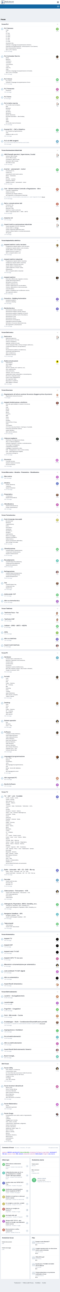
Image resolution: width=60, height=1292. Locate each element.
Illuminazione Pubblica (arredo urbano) (16, 311)
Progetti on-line (10, 1076)
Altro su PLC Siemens (11, 49)
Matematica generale (11, 1107)
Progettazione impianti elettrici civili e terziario (17, 246)
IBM (7, 686)
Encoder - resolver (10, 179)
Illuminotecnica (9, 308)
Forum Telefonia (7, 608)
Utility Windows (10, 743)
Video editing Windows (12, 737)
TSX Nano (8, 62)
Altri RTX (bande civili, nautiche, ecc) (15, 367)
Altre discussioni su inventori (13, 1097)
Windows (8, 724)
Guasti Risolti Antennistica (13, 984)
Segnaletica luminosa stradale (13, 321)
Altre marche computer (12, 694)
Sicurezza (7, 459)
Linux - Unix (9, 725)
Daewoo (8, 845)
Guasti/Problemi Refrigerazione (14, 573)
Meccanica (8, 476)
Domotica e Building (11, 301)
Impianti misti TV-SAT (11, 951)
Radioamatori (9, 362)
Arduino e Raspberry (11, 341)
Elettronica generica (11, 338)
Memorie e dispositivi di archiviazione (15, 660)
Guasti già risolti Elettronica (13, 351)
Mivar (7, 827)
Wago (7, 121)
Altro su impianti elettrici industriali (14, 271)
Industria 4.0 (8, 218)
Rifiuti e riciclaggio (10, 535)
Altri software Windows (12, 746)
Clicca (43, 197)
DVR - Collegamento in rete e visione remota (17, 449)
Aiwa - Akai (9, 858)
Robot (7, 177)
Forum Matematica (10, 1104)
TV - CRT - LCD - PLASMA (13, 796)
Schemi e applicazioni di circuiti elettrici (16, 285)
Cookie (44, 1282)
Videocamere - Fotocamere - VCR (16, 891)
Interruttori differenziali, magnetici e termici (17, 279)
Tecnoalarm (9, 425)
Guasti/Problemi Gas (11, 584)
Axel (7, 407)
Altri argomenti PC (10, 777)
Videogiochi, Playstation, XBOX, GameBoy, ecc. (20, 904)
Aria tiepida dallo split (11, 1215)
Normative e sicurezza (11, 282)
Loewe (7, 830)
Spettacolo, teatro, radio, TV (13, 1128)
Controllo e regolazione (12, 190)
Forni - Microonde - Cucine (13, 1015)
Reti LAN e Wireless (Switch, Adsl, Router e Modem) (19, 668)
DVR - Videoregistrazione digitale (14, 451)
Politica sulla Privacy (28, 1282)
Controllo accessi (10, 461)
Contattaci (37, 1282)
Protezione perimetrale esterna (14, 428)
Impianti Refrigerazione (12, 576)
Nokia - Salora (9, 825)
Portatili (7, 676)
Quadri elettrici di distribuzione (13, 266)
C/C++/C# (8, 758)
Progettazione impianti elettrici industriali (16, 261)
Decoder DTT (9, 884)
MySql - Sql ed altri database (13, 768)
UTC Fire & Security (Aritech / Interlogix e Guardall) (19, 427)
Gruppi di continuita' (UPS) (12, 670)
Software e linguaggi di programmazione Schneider (19, 70)
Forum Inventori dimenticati (13, 1086)
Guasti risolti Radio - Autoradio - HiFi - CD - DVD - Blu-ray (20, 873)
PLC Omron (8, 79)
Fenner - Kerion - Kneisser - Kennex (15, 843)
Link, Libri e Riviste (10, 1079)
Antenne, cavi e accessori (12, 372)
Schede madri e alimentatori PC (14, 658)
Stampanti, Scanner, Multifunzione (14, 667)
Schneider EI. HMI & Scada (12, 159)
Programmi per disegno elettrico (14, 193)
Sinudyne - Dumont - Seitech (13, 811)
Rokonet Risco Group (11, 422)
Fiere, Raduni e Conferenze (13, 1069)
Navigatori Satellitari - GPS (13, 913)
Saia (7, 118)
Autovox (8, 856)
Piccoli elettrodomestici (12, 1036)
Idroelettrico (9, 530)
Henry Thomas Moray (11, 1089)
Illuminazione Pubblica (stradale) (14, 310)
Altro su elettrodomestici (13, 1043)
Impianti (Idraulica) (10, 488)
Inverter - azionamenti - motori (15, 169)
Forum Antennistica (8, 934)
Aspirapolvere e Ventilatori (13, 1030)
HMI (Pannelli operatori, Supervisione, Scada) (19, 154)
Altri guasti (8, 232)
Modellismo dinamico (11, 1134)
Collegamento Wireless (12, 446)
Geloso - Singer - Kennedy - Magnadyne (16, 842)
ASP (7, 766)
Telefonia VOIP (9, 619)
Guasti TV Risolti (10, 799)
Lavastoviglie (8, 1002)
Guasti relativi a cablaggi (12, 228)
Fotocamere (9, 895)
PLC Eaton (7, 97)
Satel (7, 423)
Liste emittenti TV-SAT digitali (14, 971)
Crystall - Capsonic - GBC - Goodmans (16, 847)
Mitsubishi (8, 113)
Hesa (7, 417)
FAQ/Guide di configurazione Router (15, 440)
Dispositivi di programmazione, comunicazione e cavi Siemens (22, 46)
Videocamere (9, 897)
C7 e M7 (8, 41)
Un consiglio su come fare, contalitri (15, 1203)
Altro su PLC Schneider (12, 72)
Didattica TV (9, 861)
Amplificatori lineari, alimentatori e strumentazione (18, 374)
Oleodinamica (9, 504)
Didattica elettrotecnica (12, 284)
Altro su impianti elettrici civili (13, 253)
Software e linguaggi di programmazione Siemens (18, 44)
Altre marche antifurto (11, 432)
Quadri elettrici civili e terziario (13, 249)
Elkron (7, 412)
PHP (7, 769)
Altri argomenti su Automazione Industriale (16, 195)
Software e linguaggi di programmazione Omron (18, 82)
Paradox (8, 420)
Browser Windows (10, 742)
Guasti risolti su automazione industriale (18, 224)
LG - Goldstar (9, 832)
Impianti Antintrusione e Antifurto (15, 402)
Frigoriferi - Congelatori (12, 1009)
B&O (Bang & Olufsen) (11, 855)
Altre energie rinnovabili (12, 542)
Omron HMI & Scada (11, 157)
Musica (8, 1133)
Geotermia (8, 529)
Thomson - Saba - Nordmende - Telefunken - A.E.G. (19, 806)
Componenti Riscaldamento (13, 563)
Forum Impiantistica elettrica (11, 240)
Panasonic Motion (10, 180)
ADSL (6, 632)
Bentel (7, 409)
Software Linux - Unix (11, 748)
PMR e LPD (8, 366)
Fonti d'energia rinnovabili (13, 519)
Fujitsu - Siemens (10, 683)
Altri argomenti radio (11, 379)
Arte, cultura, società (11, 1121)
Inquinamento (9, 534)
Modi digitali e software (12, 382)
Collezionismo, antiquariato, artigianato (16, 1123)
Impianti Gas (9, 587)
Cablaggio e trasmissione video (14, 448)
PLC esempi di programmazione (14, 131)
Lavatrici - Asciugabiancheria (14, 996)
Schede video (9, 662)
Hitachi (7, 838)
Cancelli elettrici (10, 288)
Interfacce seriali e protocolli (13, 210)
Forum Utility (8, 1068)
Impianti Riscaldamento (12, 565)
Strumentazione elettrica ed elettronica (16, 349)
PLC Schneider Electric (12, 56)
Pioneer (8, 820)
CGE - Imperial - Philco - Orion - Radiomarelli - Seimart (20, 848)
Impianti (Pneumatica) (11, 497)
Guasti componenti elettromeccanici (15, 229)
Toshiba (8, 691)
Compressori (9, 496)
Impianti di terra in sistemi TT (13, 251)
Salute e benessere (11, 1125)
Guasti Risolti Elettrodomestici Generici (17, 1049)
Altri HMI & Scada (10, 162)
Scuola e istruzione (11, 1126)
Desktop (7, 702)
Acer (7, 678)
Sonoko (8, 809)
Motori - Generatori (11, 175)
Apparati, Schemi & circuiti (12, 343)
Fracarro (8, 413)
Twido (7, 66)
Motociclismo (9, 1136)
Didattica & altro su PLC (12, 134)
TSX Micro (8, 61)
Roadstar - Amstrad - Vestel (13, 819)
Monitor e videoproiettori (12, 860)
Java (7, 763)
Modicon (8, 59)
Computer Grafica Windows (13, 733)
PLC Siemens (8, 28)
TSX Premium (9, 64)
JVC (7, 834)
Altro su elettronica (11, 353)
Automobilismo (9, 1138)
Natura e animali (10, 1131)
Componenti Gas (10, 586)
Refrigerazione (9, 571)
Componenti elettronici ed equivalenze (16, 346)
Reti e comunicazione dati (13, 203)
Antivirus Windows (10, 745)
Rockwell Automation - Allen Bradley (15, 116)
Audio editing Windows (12, 735)
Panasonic (8, 90)
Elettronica (8, 336)
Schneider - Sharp (10, 814)
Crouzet (8, 110)
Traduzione (17, 1282)
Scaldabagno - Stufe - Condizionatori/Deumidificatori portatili (25, 1022)
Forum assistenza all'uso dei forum (15, 1074)
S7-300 (8, 38)
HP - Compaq (9, 684)
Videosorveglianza (10, 438)
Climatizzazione (9, 548)
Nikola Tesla (9, 1087)
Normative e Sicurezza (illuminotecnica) (16, 323)
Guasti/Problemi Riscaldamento (14, 561)
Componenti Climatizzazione (13, 552)
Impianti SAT (8, 945)
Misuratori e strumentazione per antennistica (19, 964)
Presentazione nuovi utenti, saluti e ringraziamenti (18, 1115)
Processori (8, 665)
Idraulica (7, 483)
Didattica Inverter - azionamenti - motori (16, 182)
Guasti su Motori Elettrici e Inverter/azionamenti (18, 231)
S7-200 (8, 33)
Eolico (7, 525)
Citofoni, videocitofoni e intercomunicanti (16, 287)
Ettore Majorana (10, 1094)
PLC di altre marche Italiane (13, 105)
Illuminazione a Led (11, 316)
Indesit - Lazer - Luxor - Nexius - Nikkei (16, 837)
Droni (7, 348)
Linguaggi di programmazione (14, 756)
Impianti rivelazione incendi (13, 462)
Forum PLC (5, 24)
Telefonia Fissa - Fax (11, 612)
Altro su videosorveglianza (12, 441)
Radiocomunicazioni (11, 361)
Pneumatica (8, 494)
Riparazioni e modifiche (12, 380)
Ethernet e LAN (9, 208)
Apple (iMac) (9, 712)
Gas (5, 583)
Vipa (7, 119)
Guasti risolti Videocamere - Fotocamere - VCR (18, 892)
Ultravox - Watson (10, 802)
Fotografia (8, 1139)
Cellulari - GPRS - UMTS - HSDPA (15, 625)
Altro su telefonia (10, 638)
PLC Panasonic (9, 88)
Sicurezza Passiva (10, 464)
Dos (7, 722)
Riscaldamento (9, 560)
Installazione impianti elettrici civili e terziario (17, 248)
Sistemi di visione (10, 192)
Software (7, 732)
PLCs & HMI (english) (11, 141)
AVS (7, 405)
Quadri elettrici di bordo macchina (14, 264)
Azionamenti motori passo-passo (14, 174)
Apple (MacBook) (10, 693)
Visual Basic (9, 761)
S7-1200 (8, 35)
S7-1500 (8, 36)
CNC (7, 132)
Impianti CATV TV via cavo (13, 958)
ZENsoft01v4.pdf (40, 1257)
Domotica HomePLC (11, 300)
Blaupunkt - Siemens (11, 851)
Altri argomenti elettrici (11, 292)
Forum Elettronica (7, 332)
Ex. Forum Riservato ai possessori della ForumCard (18, 1073)
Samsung (8, 688)
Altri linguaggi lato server (12, 771)
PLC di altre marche (11, 103)
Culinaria (8, 1118)
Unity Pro (8, 67)
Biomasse (8, 522)
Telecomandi (8, 923)
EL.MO (7, 410)
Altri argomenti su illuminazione (14, 324)
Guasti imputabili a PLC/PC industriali (15, 226)
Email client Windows (11, 740)
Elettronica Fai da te (11, 354)
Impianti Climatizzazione (12, 553)
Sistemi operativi (10, 720)
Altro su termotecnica (12, 600)
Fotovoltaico (9, 527)
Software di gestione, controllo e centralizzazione (18, 443)
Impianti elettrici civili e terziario (15, 244)
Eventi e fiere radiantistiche (13, 377)
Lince (7, 418)
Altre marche (9, 714)
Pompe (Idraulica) (10, 484)
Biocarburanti (9, 521)
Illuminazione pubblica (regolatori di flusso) (17, 313)
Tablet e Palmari (10, 696)
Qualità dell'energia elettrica (13, 280)
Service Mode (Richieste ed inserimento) (16, 863)
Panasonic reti (9, 205)
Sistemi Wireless (10, 430)
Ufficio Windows (10, 738)
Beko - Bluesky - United (12, 853)
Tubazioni (8, 486)
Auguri (7, 1117)
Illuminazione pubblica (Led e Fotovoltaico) (16, 314)
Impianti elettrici (9, 277)
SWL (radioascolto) (11, 369)
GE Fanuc (8, 111)
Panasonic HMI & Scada (12, 161)
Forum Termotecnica (8, 515)
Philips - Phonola (10, 822)
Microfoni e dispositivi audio (13, 375)
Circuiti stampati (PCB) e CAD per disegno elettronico (19, 344)
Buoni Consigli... (9, 1056)
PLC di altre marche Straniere (13, 123)
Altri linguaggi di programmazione (14, 764)
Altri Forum (5, 1064)
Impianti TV (8, 938)
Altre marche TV (10, 801)
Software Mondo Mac (11, 750)
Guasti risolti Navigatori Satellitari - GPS (16, 917)
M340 (7, 57)
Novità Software (10, 784)
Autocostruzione (10, 371)
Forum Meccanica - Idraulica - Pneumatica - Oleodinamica (20, 472)
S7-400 (8, 39)
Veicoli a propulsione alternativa (14, 540)
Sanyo (7, 815)
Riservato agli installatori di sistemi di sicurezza (18, 404)
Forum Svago (8, 1113)
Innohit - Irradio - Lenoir (12, 797)
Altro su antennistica (11, 977)
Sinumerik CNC (9, 43)
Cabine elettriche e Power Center (14, 267)
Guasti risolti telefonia (11, 645)
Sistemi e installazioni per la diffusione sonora (17, 290)
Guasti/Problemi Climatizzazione (14, 550)
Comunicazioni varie (11, 1071)
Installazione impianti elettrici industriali (16, 262)
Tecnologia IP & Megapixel (12, 445)
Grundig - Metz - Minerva (12, 840)
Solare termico (9, 539)
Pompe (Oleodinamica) (11, 507)
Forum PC (5, 653)
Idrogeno (8, 532)
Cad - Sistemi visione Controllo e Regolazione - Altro (22, 188)
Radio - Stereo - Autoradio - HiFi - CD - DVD (17, 871)
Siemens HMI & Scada (11, 156)
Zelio (7, 69)
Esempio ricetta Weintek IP (42, 1241)
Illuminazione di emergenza (13, 319)
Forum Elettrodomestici (9, 992)
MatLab (8, 759)
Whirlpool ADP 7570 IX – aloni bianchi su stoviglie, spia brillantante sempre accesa (15, 1222)
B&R (7, 106)
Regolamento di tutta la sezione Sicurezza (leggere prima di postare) (28, 394)
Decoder (7, 879)
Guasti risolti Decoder (11, 881)
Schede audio (9, 663)
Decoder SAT (9, 882)
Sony (7, 689)
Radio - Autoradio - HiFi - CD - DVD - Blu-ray (19, 869)
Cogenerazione (10, 524)
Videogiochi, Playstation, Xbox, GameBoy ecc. (17, 905)
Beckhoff (8, 108)
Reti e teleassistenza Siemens (13, 48)
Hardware (7, 657)
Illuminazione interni (11, 318)
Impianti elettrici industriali (13, 259)
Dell (7, 681)
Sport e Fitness (9, 1130)
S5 (6, 31)
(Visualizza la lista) (53, 1147)
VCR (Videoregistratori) (12, 894)
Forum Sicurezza (7, 390)
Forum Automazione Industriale (12, 150)
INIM (7, 415)
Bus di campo (9, 206)
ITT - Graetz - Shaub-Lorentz (13, 835)
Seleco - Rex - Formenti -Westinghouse (16, 812)
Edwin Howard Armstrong (12, 1092)
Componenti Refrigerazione (13, 574)
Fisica (7, 1105)
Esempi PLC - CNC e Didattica (14, 129)
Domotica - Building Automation (15, 298)
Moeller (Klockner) (10, 114)
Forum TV (5, 792)
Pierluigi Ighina (9, 1095)
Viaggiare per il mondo (11, 1120)
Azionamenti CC (10, 170)
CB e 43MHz (9, 364)
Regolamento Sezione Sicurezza (14, 396)
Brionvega (8, 850)
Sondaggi (8, 1077)
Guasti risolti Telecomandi (12, 926)
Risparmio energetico (11, 537)
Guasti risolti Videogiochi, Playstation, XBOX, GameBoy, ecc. (21, 907)
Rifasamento (9, 269)
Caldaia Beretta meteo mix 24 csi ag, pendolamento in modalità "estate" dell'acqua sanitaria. (14, 1174)
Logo (7, 30)
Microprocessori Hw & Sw (12, 339)
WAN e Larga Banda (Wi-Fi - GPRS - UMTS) (17, 211)
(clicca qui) (42, 1023)
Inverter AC (9, 172)
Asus (7, 680)
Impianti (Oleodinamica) (12, 505)
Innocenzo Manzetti (11, 1090)
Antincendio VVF (10, 594)
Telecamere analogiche (12, 453)
